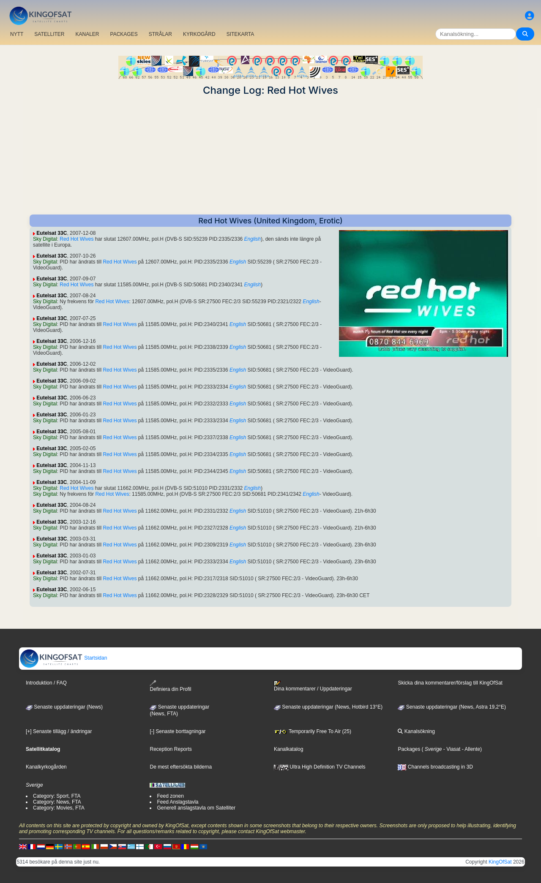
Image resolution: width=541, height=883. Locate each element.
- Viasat (451, 749)
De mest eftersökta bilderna (181, 767)
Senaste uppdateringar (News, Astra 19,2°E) (452, 707)
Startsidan (63, 658)
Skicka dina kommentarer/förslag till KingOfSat (450, 683)
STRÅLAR (160, 34)
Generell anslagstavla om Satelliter (196, 808)
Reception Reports (170, 749)
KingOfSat (500, 862)
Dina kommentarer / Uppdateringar (313, 686)
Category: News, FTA (57, 802)
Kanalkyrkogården (46, 767)
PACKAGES (124, 34)
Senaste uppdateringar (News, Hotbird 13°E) (328, 707)
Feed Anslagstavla (177, 802)
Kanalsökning (416, 731)
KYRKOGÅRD (199, 34)
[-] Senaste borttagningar (177, 731)
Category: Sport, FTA (56, 796)
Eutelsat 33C (51, 233)
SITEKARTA (240, 34)
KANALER (87, 34)
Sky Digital (45, 239)
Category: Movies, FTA (59, 808)
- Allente (470, 749)
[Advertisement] (270, 155)
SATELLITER (49, 34)
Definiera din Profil (170, 686)
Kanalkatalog (288, 749)
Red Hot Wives (76, 239)
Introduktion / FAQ (46, 683)
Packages (409, 749)
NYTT (16, 34)
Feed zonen (170, 796)
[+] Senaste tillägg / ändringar (59, 731)
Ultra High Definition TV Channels (320, 767)
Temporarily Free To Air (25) (312, 731)
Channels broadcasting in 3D (435, 767)
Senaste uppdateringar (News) (64, 707)
